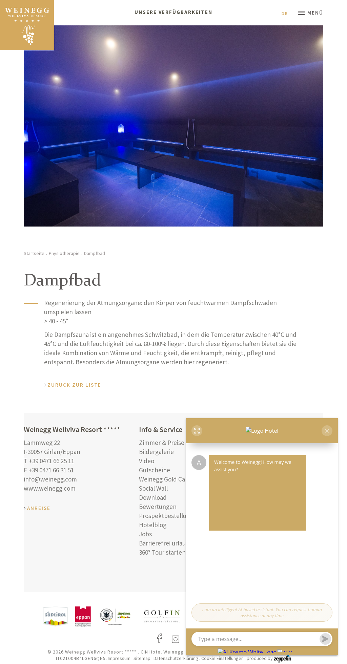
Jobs (145, 534)
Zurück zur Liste (74, 385)
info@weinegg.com (50, 479)
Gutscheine (154, 470)
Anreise (38, 508)
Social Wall (153, 488)
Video (146, 461)
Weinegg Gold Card (165, 479)
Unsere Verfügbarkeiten (173, 12)
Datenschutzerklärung (176, 658)
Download (153, 497)
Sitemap (142, 658)
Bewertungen (158, 506)
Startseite (34, 253)
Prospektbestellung (166, 516)
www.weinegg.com (50, 488)
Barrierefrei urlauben (168, 543)
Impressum (119, 658)
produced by (269, 658)
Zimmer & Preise (161, 442)
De (287, 13)
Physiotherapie (64, 253)
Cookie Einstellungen (222, 658)
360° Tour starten (162, 552)
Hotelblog (152, 525)
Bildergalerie (156, 452)
